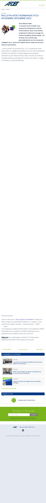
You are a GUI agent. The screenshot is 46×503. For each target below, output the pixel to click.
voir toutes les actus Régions (8, 388)
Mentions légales (15, 435)
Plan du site (8, 435)
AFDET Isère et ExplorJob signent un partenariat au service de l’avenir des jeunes (27, 372)
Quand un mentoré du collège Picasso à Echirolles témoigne (27, 382)
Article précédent (7, 349)
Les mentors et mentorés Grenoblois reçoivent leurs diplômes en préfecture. (27, 362)
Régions (7, 9)
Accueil (3, 9)
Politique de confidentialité (25, 435)
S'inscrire (33, 414)
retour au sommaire (23, 349)
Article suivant (39, 349)
